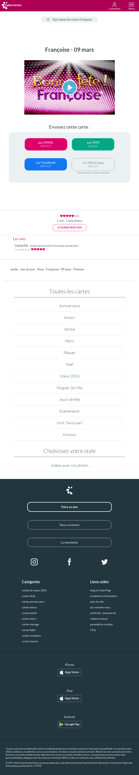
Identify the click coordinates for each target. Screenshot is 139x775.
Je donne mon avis (69, 227)
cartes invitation (31, 635)
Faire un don (69, 507)
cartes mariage (30, 624)
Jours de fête (69, 399)
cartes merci (29, 618)
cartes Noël (28, 596)
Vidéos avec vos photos (69, 465)
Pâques (69, 353)
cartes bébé (28, 630)
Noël (69, 364)
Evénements (70, 411)
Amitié (69, 329)
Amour (69, 317)
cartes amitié (29, 613)
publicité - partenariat (103, 613)
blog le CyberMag (100, 590)
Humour (69, 435)
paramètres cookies (101, 624)
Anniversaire (69, 306)
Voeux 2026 (70, 376)
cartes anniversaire (33, 601)
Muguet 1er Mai (70, 388)
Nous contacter (70, 525)
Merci (69, 341)
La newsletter (69, 542)
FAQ (93, 630)
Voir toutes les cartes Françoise (69, 19)
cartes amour (29, 607)
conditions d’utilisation (103, 596)
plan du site (97, 601)
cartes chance (30, 641)
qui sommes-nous (100, 607)
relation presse (99, 618)
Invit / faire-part (69, 423)
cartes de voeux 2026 (34, 590)
